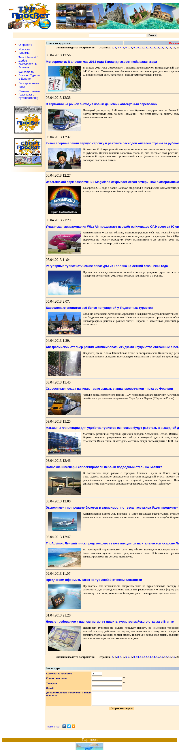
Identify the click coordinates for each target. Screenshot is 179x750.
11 (141, 47)
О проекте (25, 44)
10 (137, 47)
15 (157, 47)
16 (161, 47)
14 (153, 47)
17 (165, 47)
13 (149, 47)
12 (145, 47)
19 (173, 47)
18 (169, 47)
